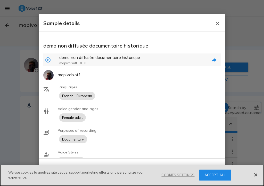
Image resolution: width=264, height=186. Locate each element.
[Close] (255, 175)
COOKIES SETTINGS (177, 175)
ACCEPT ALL (215, 175)
